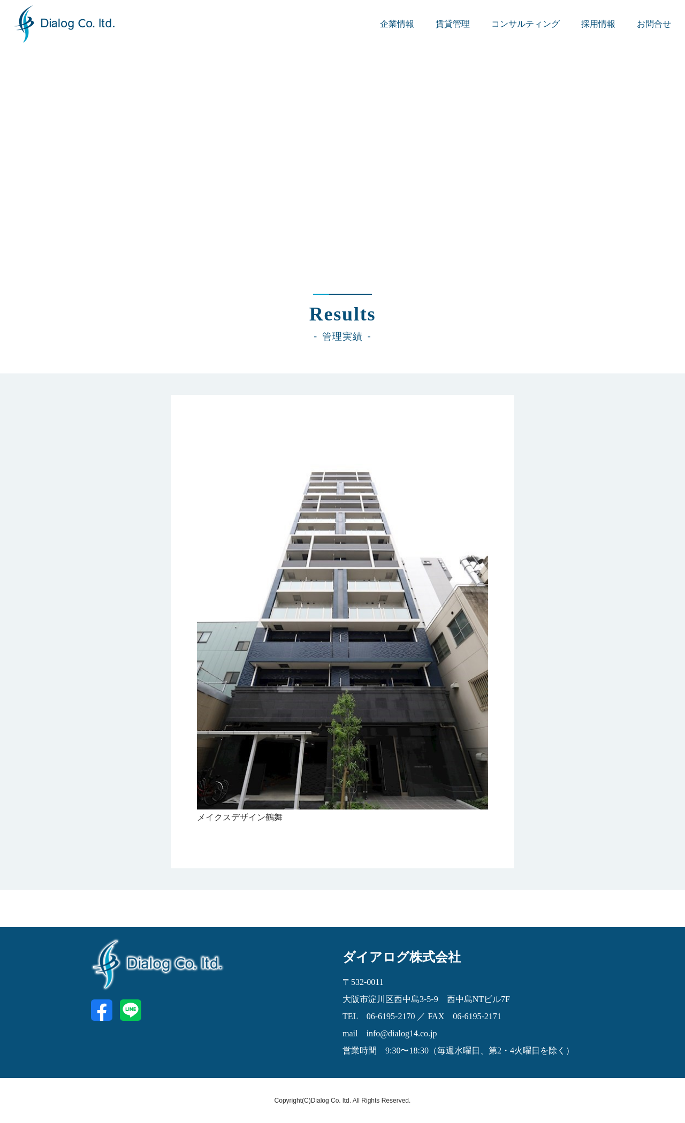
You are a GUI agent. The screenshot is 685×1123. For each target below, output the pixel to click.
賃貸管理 (453, 23)
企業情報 (397, 23)
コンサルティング (525, 23)
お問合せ (654, 23)
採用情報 (598, 23)
